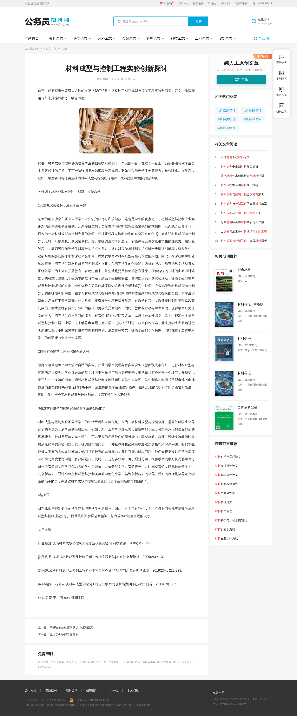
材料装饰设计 (227, 119)
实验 (105, 543)
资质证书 (51, 690)
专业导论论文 (226, 465)
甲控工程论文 (235, 157)
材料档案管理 (253, 110)
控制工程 (82, 543)
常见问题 (133, 690)
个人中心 (112, 690)
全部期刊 (265, 38)
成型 (58, 163)
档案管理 (223, 511)
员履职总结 (225, 529)
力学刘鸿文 (225, 493)
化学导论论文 (226, 475)
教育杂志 (56, 38)
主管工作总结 (226, 538)
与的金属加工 (244, 203)
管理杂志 (153, 38)
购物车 (169, 3)
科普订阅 (198, 3)
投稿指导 (226, 3)
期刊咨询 (71, 690)
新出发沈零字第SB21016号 (62, 705)
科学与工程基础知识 (231, 520)
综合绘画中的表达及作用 (242, 222)
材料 (51, 163)
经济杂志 (105, 38)
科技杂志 (178, 38)
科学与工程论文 (228, 456)
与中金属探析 (244, 240)
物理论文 (223, 502)
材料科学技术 (253, 119)
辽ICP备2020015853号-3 (53, 700)
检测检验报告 (226, 484)
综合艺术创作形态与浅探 (242, 175)
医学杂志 (80, 38)
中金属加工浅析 (239, 166)
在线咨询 (265, 21)
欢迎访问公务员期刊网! (37, 3)
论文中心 (51, 48)
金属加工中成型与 (244, 231)
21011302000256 (98, 700)
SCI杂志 (211, 3)
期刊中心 (184, 3)
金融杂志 (129, 38)
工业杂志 (202, 38)
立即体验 (241, 79)
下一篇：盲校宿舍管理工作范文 (58, 634)
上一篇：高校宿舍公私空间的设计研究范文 (65, 627)
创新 (129, 557)
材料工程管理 (227, 110)
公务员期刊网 (32, 48)
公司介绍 (30, 690)
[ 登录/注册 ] (241, 3)
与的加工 (241, 213)
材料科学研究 (227, 128)
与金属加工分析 (245, 194)
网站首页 (32, 38)
